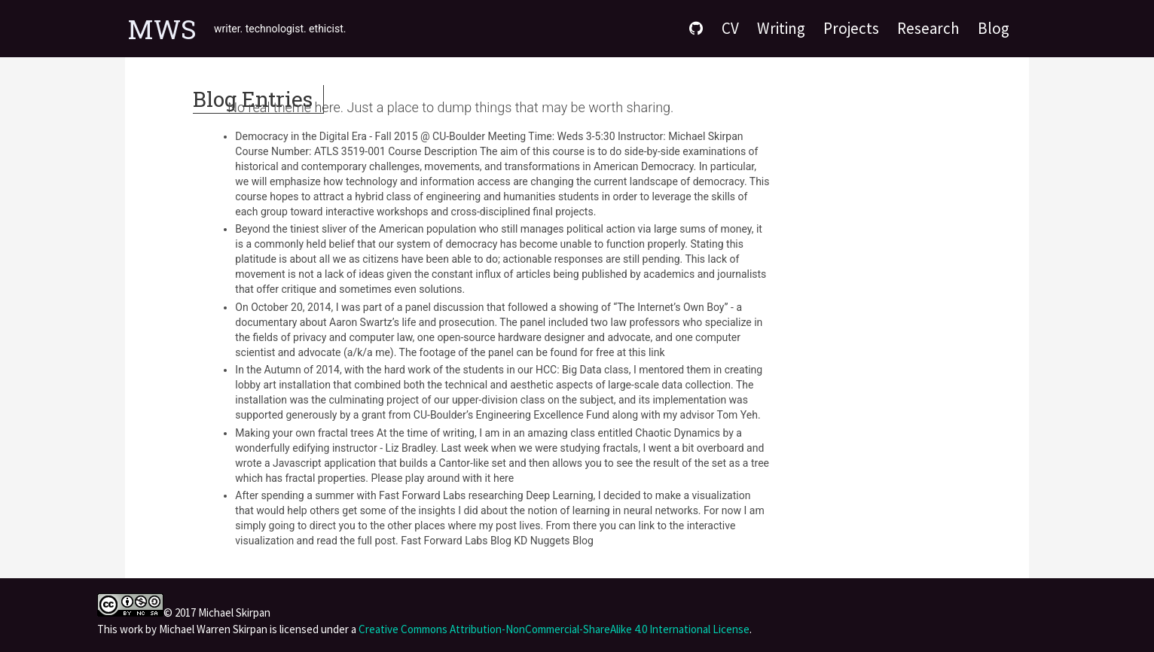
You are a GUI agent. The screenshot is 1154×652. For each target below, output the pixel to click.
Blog (993, 28)
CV (730, 28)
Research (928, 28)
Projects (851, 28)
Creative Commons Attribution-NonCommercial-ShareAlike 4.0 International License (554, 629)
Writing (781, 28)
